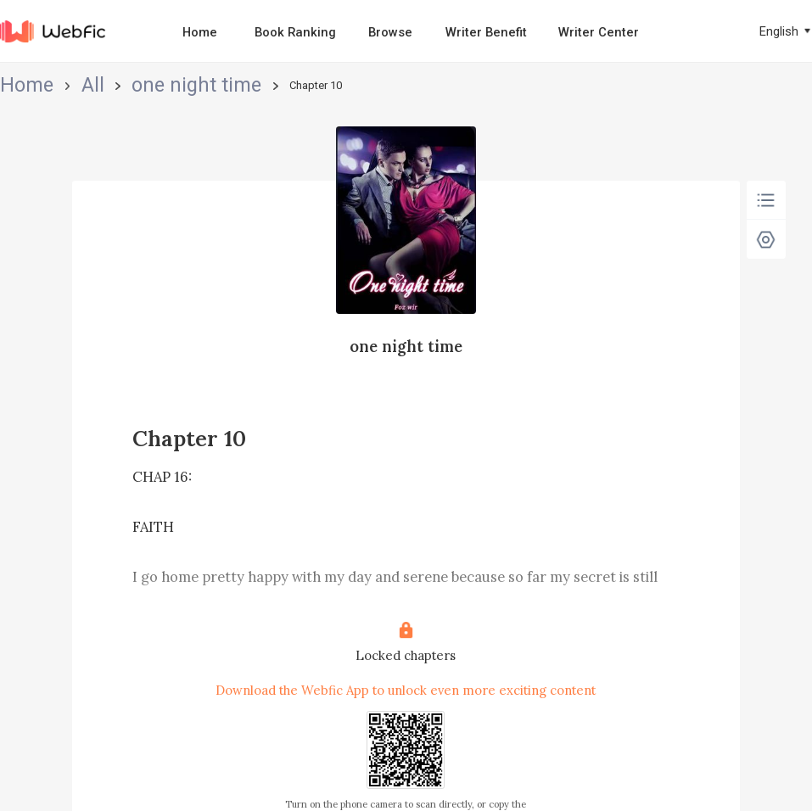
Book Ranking (295, 32)
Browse (390, 32)
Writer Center (598, 32)
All (54, 86)
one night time (114, 86)
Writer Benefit (486, 32)
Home (199, 32)
